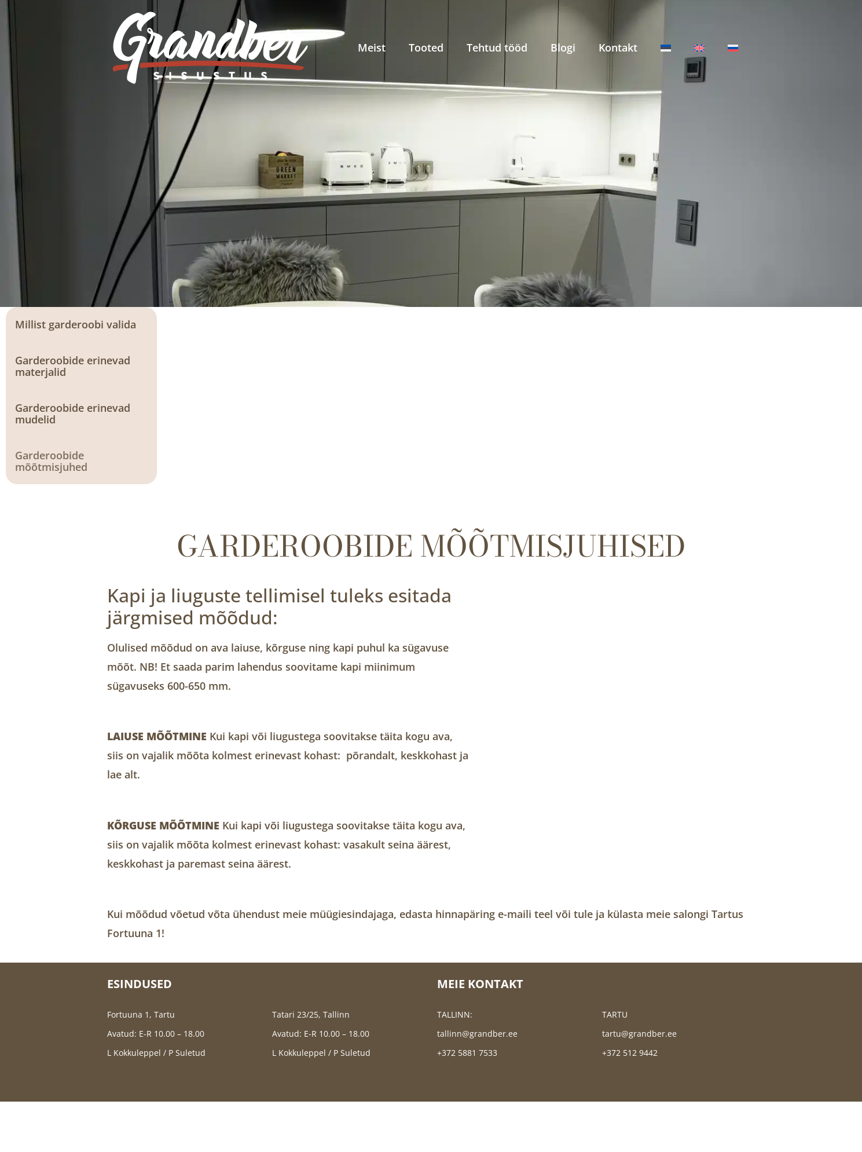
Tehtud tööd (497, 47)
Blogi (563, 47)
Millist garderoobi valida (75, 324)
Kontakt (618, 47)
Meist (372, 47)
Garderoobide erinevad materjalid (72, 366)
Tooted (426, 47)
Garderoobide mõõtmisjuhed (51, 461)
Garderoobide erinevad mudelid (72, 413)
